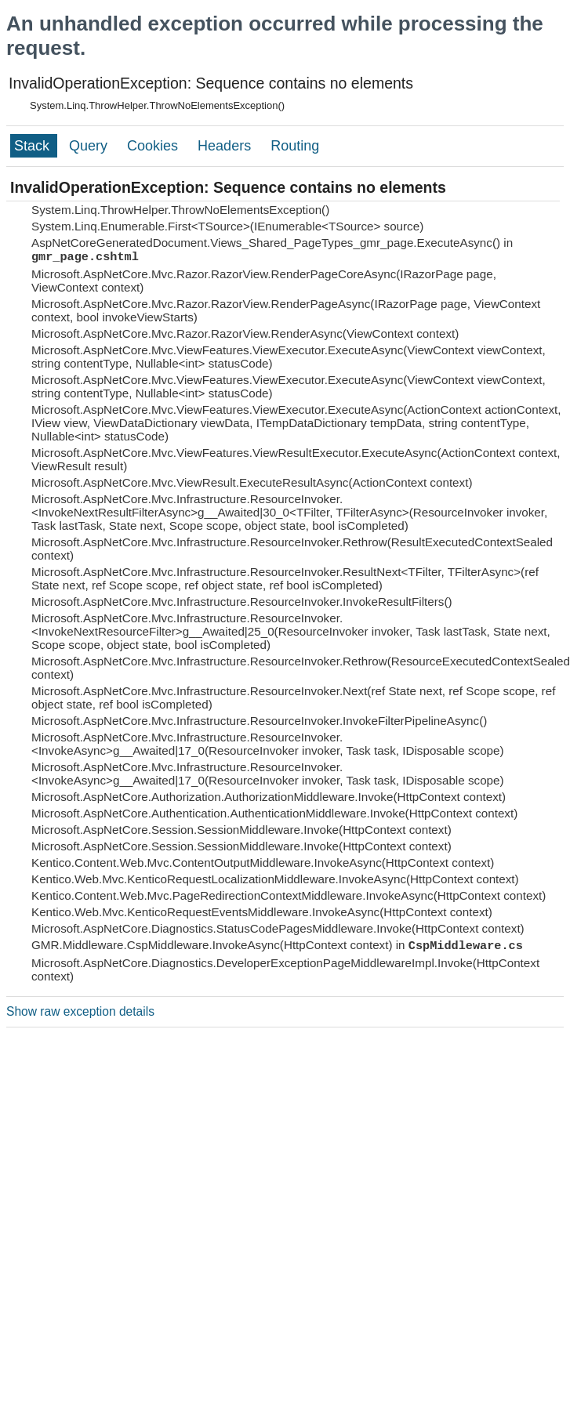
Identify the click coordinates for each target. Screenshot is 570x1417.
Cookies (154, 146)
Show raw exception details (80, 1011)
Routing (294, 146)
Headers (226, 146)
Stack (33, 146)
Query (90, 146)
